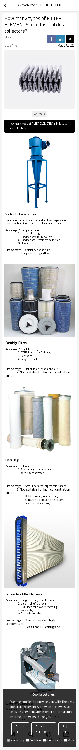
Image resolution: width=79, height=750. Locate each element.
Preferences (52, 740)
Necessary (15, 740)
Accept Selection (42, 729)
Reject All (67, 729)
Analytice (33, 740)
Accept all (20, 729)
